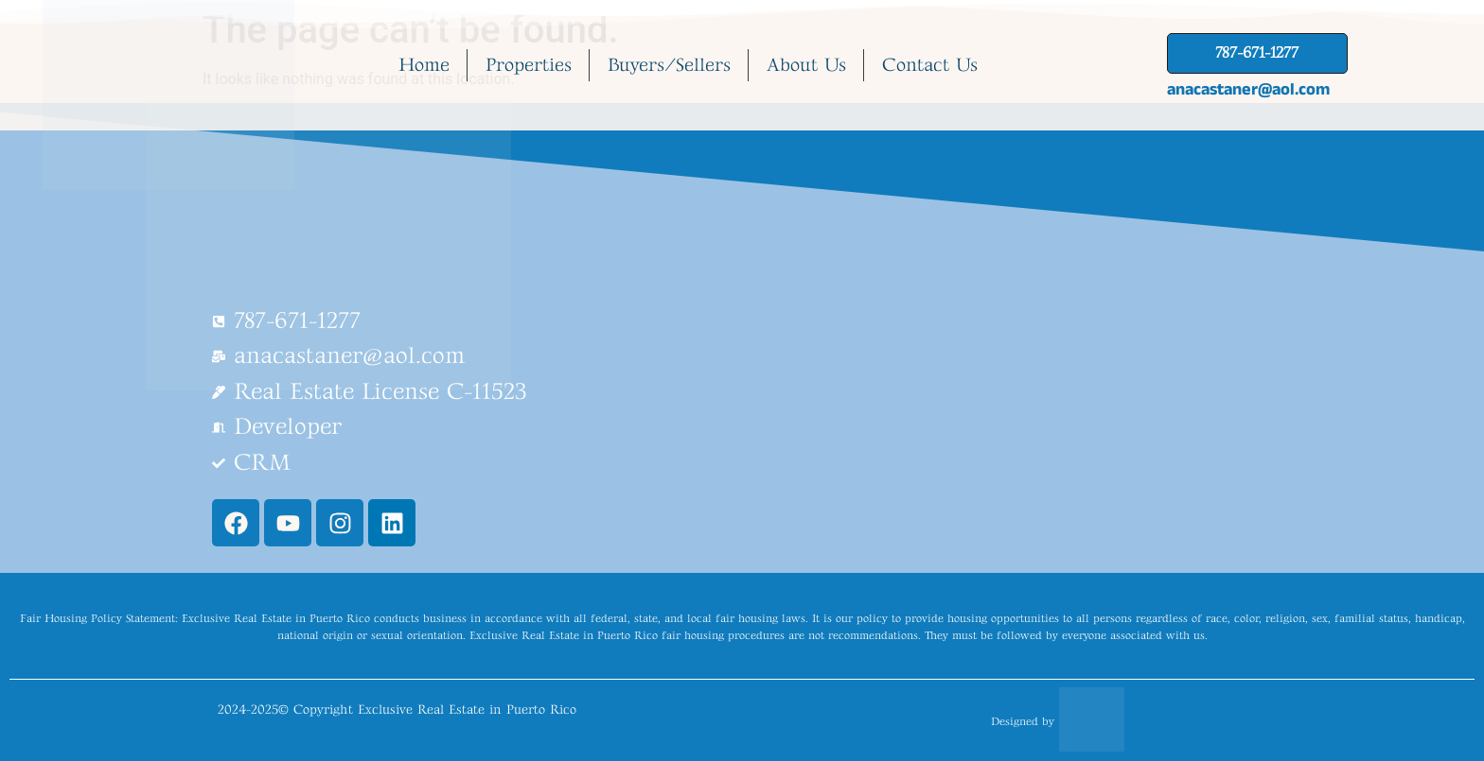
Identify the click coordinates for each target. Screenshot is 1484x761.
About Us (806, 65)
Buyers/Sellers (669, 65)
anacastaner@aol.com (1248, 89)
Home (424, 65)
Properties (529, 65)
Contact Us (930, 65)
